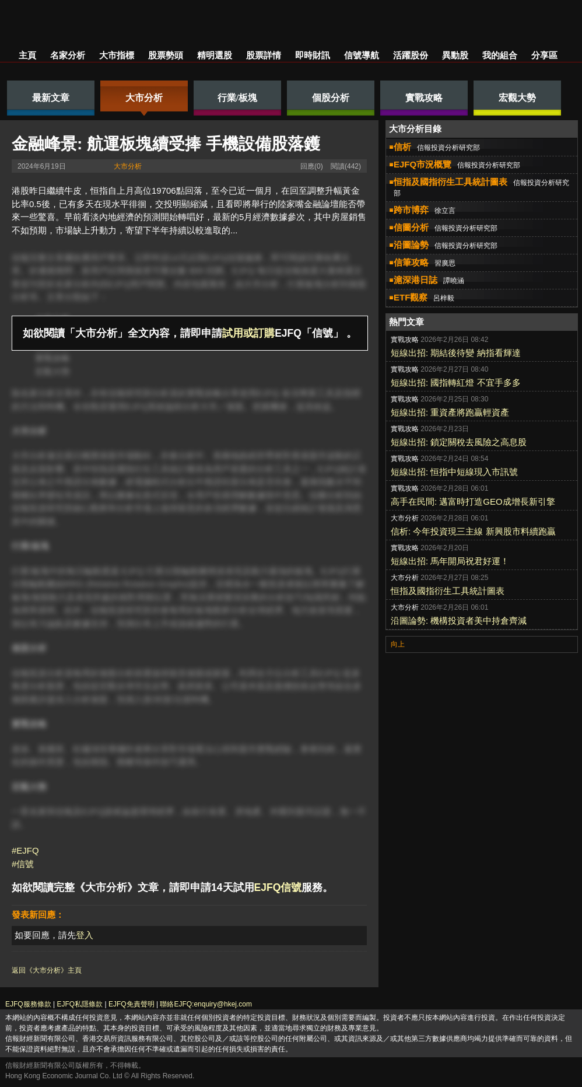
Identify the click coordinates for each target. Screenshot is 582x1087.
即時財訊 (312, 55)
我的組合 (499, 55)
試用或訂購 (248, 333)
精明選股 (214, 55)
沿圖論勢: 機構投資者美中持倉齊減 (459, 620)
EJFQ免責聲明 (131, 1004)
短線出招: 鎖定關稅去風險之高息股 (459, 442)
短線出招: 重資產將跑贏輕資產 (450, 412)
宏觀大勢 (52, 371)
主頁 (27, 55)
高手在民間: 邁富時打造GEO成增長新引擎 (473, 501)
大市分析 (128, 166)
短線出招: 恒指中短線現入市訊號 (454, 472)
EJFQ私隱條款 (80, 1004)
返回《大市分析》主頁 (47, 970)
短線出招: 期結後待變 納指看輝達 (456, 353)
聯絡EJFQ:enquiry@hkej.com (206, 1004)
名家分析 (67, 55)
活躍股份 (410, 55)
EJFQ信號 (278, 887)
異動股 (455, 55)
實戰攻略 (52, 358)
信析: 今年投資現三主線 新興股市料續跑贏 (473, 531)
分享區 (544, 55)
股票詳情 (263, 55)
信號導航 (361, 55)
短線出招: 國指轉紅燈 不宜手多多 (456, 382)
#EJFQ (25, 850)
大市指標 (116, 55)
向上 (398, 644)
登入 (84, 935)
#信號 (23, 864)
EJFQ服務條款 (28, 1004)
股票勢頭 (165, 55)
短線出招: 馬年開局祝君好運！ (450, 561)
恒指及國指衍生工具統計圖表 (447, 591)
